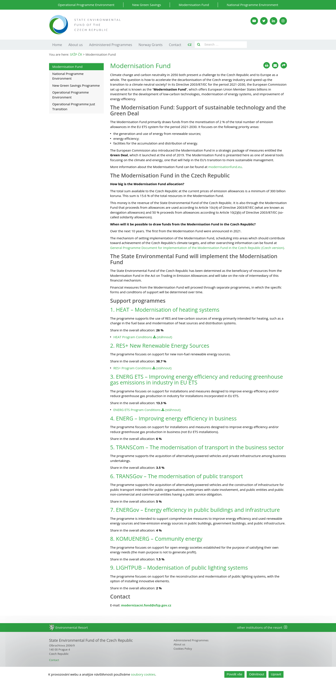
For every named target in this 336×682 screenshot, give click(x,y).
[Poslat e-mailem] (275, 65)
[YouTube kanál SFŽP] (254, 21)
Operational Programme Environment (86, 5)
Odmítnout (256, 674)
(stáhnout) (162, 337)
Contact (175, 44)
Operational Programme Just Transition (73, 106)
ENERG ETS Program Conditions (137, 410)
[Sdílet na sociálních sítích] (283, 65)
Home (57, 44)
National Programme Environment (252, 5)
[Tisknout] (266, 65)
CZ (190, 44)
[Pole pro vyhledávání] (224, 44)
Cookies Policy (183, 649)
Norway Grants (150, 44)
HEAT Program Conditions (133, 337)
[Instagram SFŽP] (283, 21)
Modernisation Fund (194, 5)
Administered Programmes (110, 44)
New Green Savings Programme (76, 85)
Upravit (276, 674)
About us (75, 44)
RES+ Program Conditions (132, 368)
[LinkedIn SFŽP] (273, 21)
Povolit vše (234, 674)
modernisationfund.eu (224, 167)
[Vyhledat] (198, 44)
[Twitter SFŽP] (264, 21)
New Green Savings (146, 5)
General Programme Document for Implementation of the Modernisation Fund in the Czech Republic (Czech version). (197, 248)
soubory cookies (143, 674)
